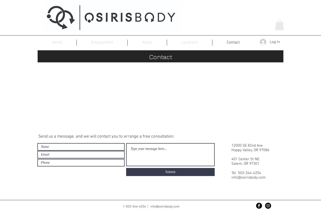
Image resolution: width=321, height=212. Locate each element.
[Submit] (170, 172)
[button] (279, 25)
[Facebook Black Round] (259, 206)
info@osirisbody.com (248, 177)
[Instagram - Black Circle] (268, 206)
